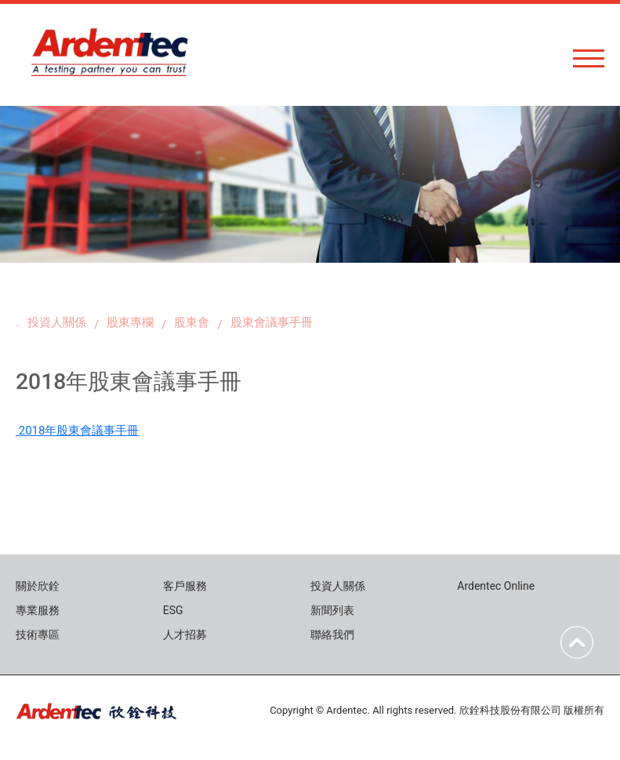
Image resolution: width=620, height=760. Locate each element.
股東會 (191, 322)
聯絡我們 (332, 634)
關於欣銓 (38, 586)
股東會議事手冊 (271, 322)
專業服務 (38, 610)
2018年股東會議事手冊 (77, 431)
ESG (173, 610)
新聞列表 (332, 610)
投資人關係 (56, 322)
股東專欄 (130, 322)
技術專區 (38, 634)
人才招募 (185, 634)
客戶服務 (185, 586)
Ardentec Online (496, 586)
